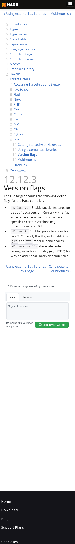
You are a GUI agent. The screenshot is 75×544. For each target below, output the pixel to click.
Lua (16, 139)
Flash (17, 94)
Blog (4, 519)
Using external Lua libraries (26, 14)
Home (6, 501)
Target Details (20, 79)
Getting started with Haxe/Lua (39, 145)
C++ (16, 109)
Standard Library (22, 69)
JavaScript (21, 89)
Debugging (18, 170)
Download (9, 510)
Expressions (18, 44)
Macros (15, 64)
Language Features (23, 49)
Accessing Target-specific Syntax (37, 84)
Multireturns (60, 14)
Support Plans (12, 527)
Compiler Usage (21, 54)
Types (14, 29)
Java (16, 119)
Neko (17, 99)
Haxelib (15, 74)
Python (19, 134)
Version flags (27, 154)
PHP (17, 104)
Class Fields (18, 39)
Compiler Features (23, 59)
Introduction (19, 24)
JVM (16, 124)
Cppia (18, 114)
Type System (19, 34)
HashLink (20, 165)
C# (16, 129)
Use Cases (9, 542)
